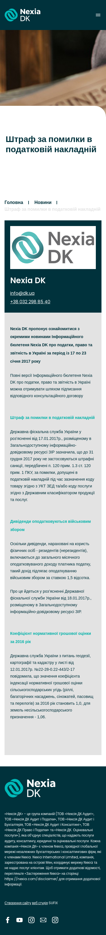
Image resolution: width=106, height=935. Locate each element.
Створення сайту (18, 902)
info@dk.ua (22, 293)
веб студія (40, 902)
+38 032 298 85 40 (30, 301)
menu (98, 15)
